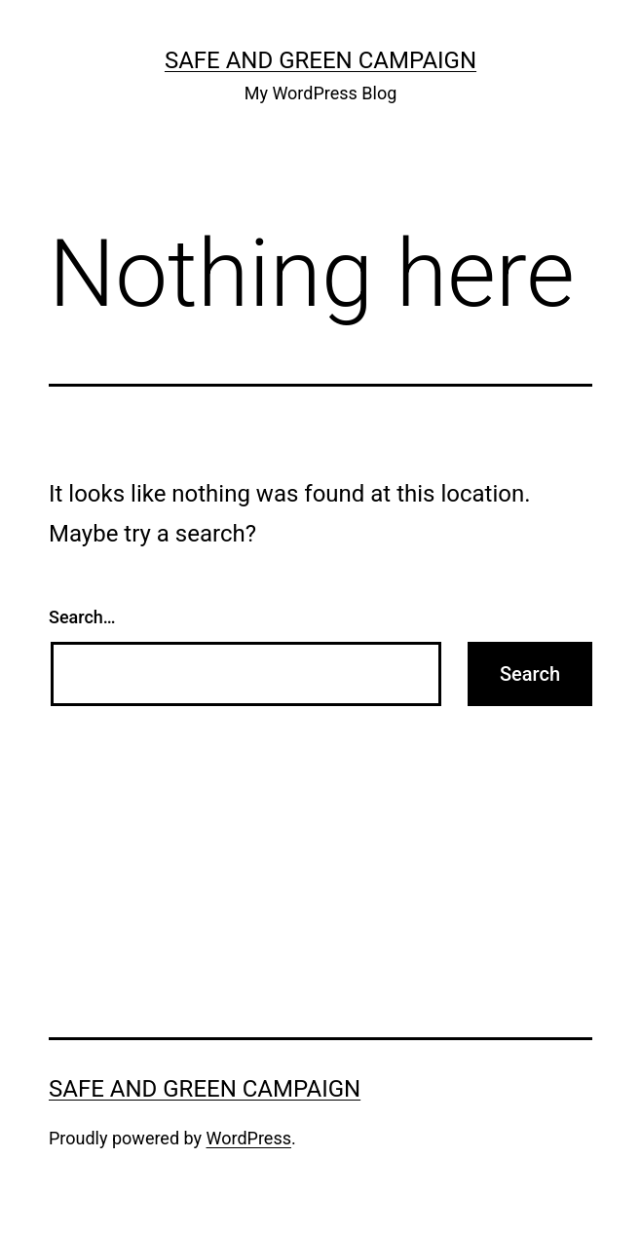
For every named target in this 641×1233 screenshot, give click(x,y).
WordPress (249, 1138)
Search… (82, 617)
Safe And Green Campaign (320, 60)
